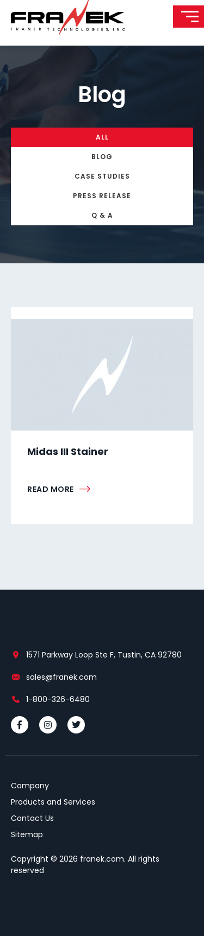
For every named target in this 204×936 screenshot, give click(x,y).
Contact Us (32, 818)
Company (30, 785)
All (102, 137)
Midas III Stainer (67, 451)
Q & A (102, 215)
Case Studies (102, 176)
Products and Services (53, 801)
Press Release (102, 195)
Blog (102, 156)
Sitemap (27, 834)
